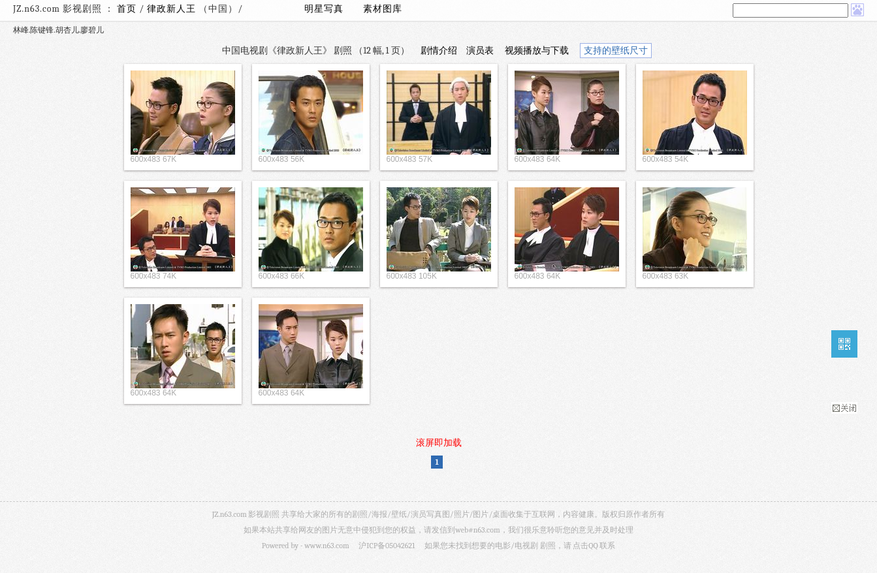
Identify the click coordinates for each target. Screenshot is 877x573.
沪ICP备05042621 (387, 545)
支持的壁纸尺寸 (616, 50)
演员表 (480, 50)
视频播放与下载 (537, 50)
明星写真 (323, 8)
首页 (126, 8)
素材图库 (382, 8)
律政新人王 (173, 8)
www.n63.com (326, 545)
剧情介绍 (439, 50)
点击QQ (585, 545)
